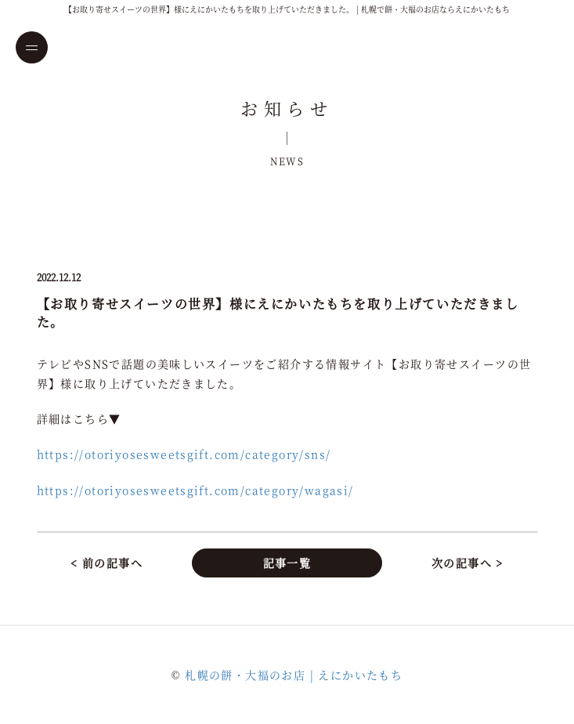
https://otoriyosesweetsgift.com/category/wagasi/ (195, 490)
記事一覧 (287, 562)
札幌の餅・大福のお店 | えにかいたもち (294, 674)
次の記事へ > (467, 562)
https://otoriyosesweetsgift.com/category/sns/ (184, 454)
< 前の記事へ (106, 562)
